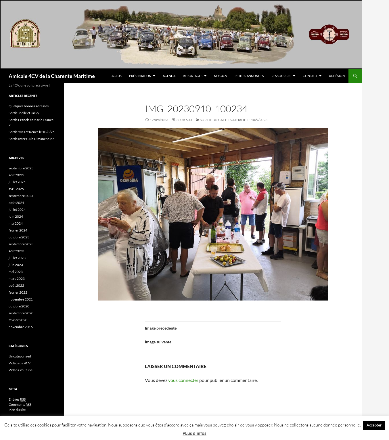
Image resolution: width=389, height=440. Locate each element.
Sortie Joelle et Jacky (24, 113)
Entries (17, 399)
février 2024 (18, 230)
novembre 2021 (21, 299)
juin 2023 (16, 265)
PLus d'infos (194, 433)
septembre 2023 (21, 244)
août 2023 (16, 251)
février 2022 (18, 292)
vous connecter (183, 380)
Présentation (140, 76)
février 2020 (18, 320)
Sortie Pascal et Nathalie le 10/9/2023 (233, 120)
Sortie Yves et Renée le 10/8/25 (32, 132)
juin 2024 (16, 216)
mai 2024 (16, 223)
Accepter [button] (374, 425)
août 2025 (16, 175)
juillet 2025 (17, 182)
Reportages (192, 76)
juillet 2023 (17, 258)
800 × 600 (184, 120)
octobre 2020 (19, 306)
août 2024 (16, 202)
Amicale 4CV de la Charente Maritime (52, 76)
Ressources (281, 76)
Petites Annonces (249, 76)
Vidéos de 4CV (19, 363)
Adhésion (337, 76)
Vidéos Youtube (20, 370)
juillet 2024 (17, 209)
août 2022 (16, 285)
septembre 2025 (21, 168)
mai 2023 (16, 271)
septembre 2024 (21, 196)
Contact (310, 76)
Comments (20, 404)
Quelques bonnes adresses (29, 106)
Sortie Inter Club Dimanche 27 (31, 139)
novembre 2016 (21, 327)
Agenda (169, 76)
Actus (117, 76)
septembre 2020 (21, 313)
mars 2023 (17, 278)
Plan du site (17, 410)
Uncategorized (20, 356)
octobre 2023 (19, 237)
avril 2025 (16, 189)
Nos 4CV (220, 76)
